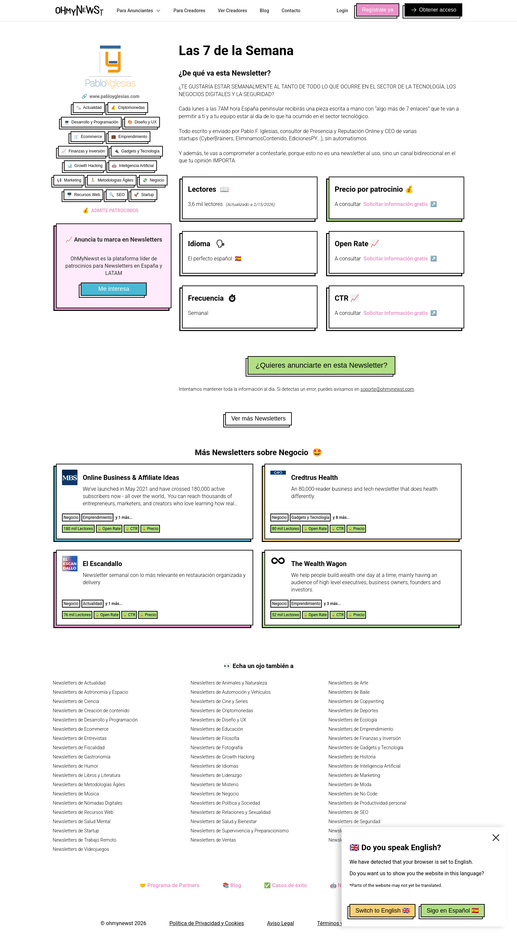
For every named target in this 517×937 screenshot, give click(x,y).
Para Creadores (189, 10)
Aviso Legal (280, 923)
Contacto (291, 10)
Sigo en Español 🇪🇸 (453, 910)
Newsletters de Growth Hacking (222, 756)
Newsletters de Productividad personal (367, 803)
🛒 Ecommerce (88, 136)
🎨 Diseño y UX (142, 122)
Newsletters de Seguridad (354, 821)
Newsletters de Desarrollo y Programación (95, 719)
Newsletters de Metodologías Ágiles (89, 784)
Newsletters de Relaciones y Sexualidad (231, 812)
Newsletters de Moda (349, 784)
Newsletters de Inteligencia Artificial (364, 766)
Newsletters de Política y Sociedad (225, 803)
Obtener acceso (433, 10)
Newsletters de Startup (76, 830)
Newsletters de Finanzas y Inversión (364, 738)
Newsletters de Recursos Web (83, 812)
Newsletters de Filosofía (215, 738)
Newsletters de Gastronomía (81, 756)
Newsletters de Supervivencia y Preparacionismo (240, 830)
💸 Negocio (153, 180)
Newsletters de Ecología (352, 719)
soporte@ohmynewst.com (387, 389)
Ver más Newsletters (258, 418)
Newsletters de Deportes (353, 710)
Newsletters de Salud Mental (81, 821)
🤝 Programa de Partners (169, 885)
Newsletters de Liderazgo (216, 775)
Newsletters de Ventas (213, 840)
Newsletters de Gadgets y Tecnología (365, 747)
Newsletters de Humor (75, 766)
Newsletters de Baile (349, 692)
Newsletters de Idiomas (214, 766)
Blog (264, 10)
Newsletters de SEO (348, 812)
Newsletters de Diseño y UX (218, 719)
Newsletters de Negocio (215, 793)
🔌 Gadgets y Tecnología (137, 151)
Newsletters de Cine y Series (219, 701)
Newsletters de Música (76, 793)
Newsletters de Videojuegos (81, 849)
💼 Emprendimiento (129, 136)
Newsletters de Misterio (214, 784)
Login (342, 10)
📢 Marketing (69, 180)
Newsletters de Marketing (354, 775)
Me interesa (113, 288)
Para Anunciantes (139, 10)
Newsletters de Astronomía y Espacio (90, 692)
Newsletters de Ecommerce (80, 729)
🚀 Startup (144, 194)
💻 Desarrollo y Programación (91, 122)
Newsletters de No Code (352, 793)
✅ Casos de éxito (285, 885)
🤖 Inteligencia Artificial (133, 165)
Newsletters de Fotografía (217, 747)
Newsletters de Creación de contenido (91, 710)
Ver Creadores (232, 10)
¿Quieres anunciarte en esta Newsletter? (321, 365)
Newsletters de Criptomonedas (222, 710)
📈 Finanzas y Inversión (83, 151)
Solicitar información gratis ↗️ (400, 204)
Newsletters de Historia (352, 756)
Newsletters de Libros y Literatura (86, 775)
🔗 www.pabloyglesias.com (110, 96)
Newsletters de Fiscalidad (79, 747)
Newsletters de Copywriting (356, 701)
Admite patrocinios (110, 210)
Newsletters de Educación (217, 729)
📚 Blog (232, 885)
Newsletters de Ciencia (76, 701)
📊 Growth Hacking (85, 165)
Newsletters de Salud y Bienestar (224, 821)
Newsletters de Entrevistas (79, 738)
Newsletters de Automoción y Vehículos (231, 692)
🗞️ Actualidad (89, 107)
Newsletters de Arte (348, 683)
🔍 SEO (117, 194)
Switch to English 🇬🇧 (382, 910)
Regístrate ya (377, 10)
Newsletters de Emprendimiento (360, 729)
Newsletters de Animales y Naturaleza (229, 683)
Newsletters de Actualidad (79, 683)
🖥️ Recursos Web (83, 194)
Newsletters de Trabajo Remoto (84, 840)
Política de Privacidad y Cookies (206, 923)
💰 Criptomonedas (128, 107)
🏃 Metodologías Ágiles (111, 180)
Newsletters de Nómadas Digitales (87, 803)
